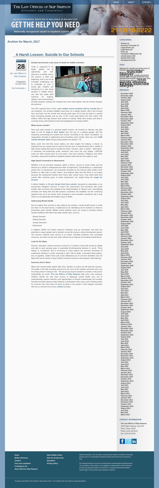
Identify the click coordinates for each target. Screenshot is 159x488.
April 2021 (125, 207)
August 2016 (126, 312)
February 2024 (126, 138)
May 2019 (124, 251)
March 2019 (125, 255)
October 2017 (126, 282)
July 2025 (124, 102)
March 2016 (125, 322)
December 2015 (127, 328)
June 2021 (125, 203)
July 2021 (124, 200)
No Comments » (19, 88)
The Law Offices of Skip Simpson (65, 274)
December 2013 (127, 375)
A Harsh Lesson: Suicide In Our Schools (50, 55)
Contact (146, 2)
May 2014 (124, 366)
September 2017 (127, 284)
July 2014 (124, 362)
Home (116, 2)
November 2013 (127, 377)
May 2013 (124, 389)
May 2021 (124, 205)
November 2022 (127, 169)
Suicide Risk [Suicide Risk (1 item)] (124, 78)
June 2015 (125, 341)
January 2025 (126, 115)
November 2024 (127, 119)
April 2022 (125, 184)
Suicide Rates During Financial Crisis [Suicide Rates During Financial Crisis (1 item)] (134, 77)
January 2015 (126, 351)
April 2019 (125, 253)
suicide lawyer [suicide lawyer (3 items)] (131, 73)
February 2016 (126, 324)
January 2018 (126, 278)
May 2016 (124, 318)
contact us (61, 287)
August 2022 (126, 175)
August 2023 (126, 150)
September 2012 (127, 406)
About (131, 2)
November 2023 (127, 144)
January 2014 (126, 373)
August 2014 (126, 360)
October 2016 (126, 308)
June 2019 (125, 249)
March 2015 (125, 347)
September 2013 (127, 381)
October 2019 (126, 242)
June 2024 (125, 129)
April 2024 (125, 133)
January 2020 (126, 238)
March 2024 (125, 135)
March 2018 (125, 276)
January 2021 (126, 213)
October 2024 (126, 121)
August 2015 (126, 337)
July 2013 (124, 385)
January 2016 (126, 326)
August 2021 (126, 198)
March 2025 (125, 110)
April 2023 (125, 159)
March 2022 (125, 186)
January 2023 (126, 165)
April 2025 (125, 108)
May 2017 (124, 293)
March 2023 (125, 161)
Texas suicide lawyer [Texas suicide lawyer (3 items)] (134, 84)
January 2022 (126, 190)
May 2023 (124, 156)
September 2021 (127, 196)
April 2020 (125, 232)
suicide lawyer (126, 56)
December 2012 (127, 400)
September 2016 (127, 310)
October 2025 (126, 98)
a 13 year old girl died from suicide (61, 184)
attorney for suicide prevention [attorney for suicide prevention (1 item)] (132, 68)
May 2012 (124, 412)
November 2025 (127, 96)
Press (123, 52)
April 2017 (125, 295)
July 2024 (124, 127)
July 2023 (124, 152)
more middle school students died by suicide (76, 108)
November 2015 (127, 331)
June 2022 (125, 179)
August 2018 (126, 268)
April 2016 (125, 320)
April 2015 (125, 345)
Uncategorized (126, 60)
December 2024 (127, 117)
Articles (124, 43)
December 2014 (127, 354)
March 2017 (125, 297)
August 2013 (126, 383)
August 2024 (126, 125)
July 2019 (124, 247)
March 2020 (125, 234)
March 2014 (125, 368)
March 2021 (125, 209)
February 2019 (126, 257)
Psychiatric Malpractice (130, 54)
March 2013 (125, 393)
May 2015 (124, 343)
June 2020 (125, 228)
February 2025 (126, 112)
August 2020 (126, 224)
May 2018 (124, 272)
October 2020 (126, 219)
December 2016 (127, 303)
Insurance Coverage (128, 45)
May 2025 (124, 106)
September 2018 (127, 266)
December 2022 (127, 167)
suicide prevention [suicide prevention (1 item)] (141, 75)
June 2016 (125, 316)
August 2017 (126, 286)
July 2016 (124, 314)
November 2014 (127, 356)
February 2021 (126, 211)
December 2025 (127, 93)
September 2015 (127, 335)
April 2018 (125, 274)
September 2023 (127, 148)
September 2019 (127, 244)
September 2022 (127, 173)
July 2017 (124, 289)
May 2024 (124, 131)
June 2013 (125, 387)
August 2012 (126, 408)
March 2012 (125, 415)
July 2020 (124, 226)
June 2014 (125, 364)
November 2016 (127, 305)
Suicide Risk (20, 84)
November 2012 (127, 402)
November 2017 (127, 280)
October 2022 (126, 171)
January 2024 (126, 140)
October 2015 (126, 333)
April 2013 (125, 391)
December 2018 (127, 261)
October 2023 (126, 146)
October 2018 (126, 263)
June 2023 (125, 154)
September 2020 (127, 221)
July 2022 (124, 177)
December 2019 (127, 240)
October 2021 (126, 194)
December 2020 (127, 215)
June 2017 (125, 291)
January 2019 (126, 259)
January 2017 (126, 301)
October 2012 (126, 404)
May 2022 (124, 182)
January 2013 (126, 398)
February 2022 (126, 188)
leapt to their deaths (55, 132)
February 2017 (126, 299)
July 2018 (124, 270)
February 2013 (126, 396)
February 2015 (126, 349)
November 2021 (127, 192)
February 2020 (126, 236)
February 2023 (126, 163)
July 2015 (124, 339)
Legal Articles (126, 47)
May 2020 (124, 230)
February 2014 (126, 370)
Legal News (125, 49)
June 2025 (125, 104)
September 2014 (127, 358)
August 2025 (126, 100)
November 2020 (127, 217)
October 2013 (126, 379)
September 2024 (127, 123)
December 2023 (127, 142)
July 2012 (124, 410)
